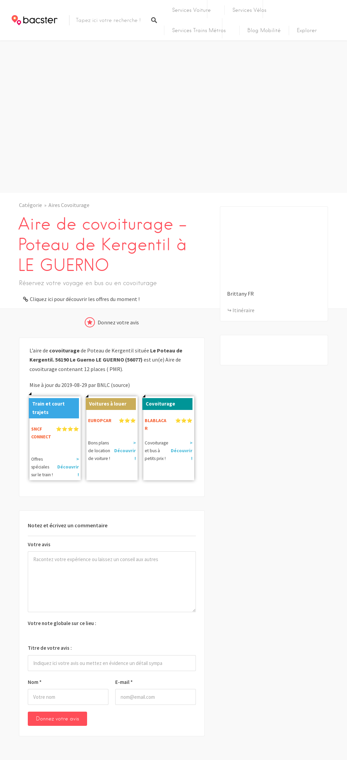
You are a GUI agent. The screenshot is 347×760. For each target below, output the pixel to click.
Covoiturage (158, 402)
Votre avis (39, 544)
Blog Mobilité (264, 30)
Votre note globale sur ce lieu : (62, 623)
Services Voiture (191, 10)
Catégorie (30, 205)
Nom (35, 682)
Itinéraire (243, 310)
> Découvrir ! (68, 467)
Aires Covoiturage (68, 205)
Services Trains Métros (199, 30)
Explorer (307, 30)
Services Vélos (249, 10)
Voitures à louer (106, 402)
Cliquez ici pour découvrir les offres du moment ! (85, 299)
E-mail (124, 682)
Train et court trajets (47, 406)
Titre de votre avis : (50, 648)
